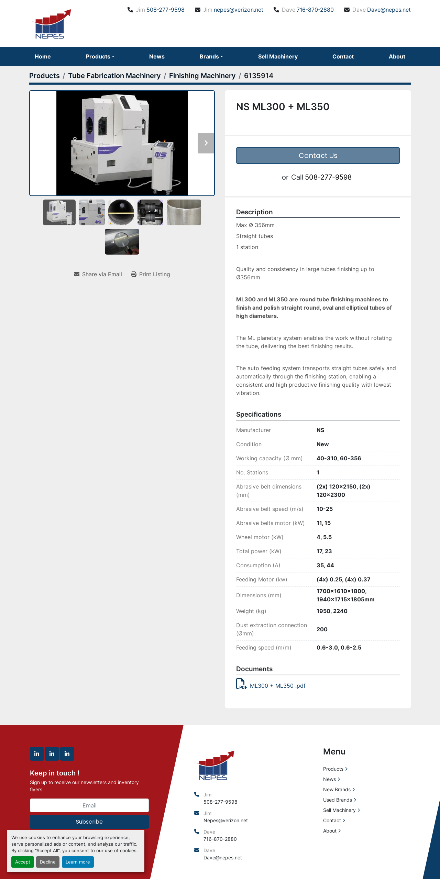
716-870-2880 (315, 9)
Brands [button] (209, 56)
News (157, 56)
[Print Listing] (150, 274)
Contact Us (318, 155)
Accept (22, 862)
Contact (343, 56)
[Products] (44, 76)
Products (98, 56)
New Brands (337, 789)
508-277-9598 (165, 9)
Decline (48, 862)
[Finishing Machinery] (202, 76)
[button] (100, 56)
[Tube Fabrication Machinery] (114, 76)
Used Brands (337, 800)
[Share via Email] (97, 274)
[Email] (89, 805)
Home (43, 56)
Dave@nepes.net (389, 9)
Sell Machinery (278, 56)
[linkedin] (37, 754)
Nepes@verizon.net (226, 820)
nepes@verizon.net (238, 9)
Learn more (78, 862)
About (397, 56)
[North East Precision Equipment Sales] (214, 764)
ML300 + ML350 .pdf (271, 685)
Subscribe (89, 822)
